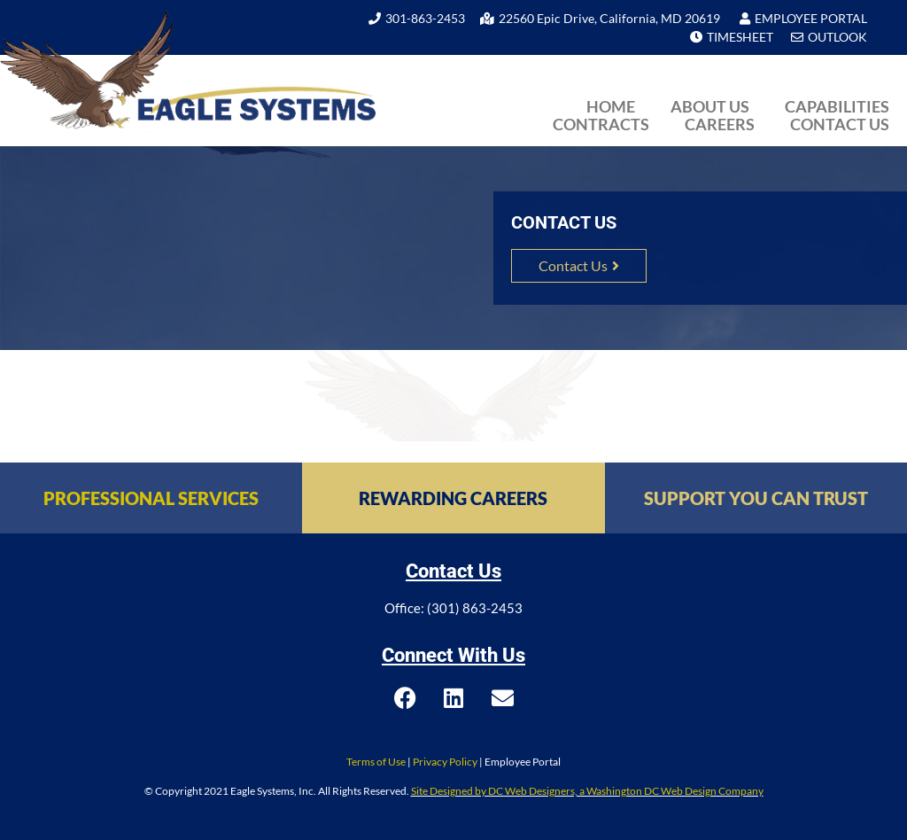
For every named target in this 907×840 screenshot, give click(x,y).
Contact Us (839, 124)
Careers (720, 124)
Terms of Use (376, 761)
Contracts (601, 124)
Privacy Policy (445, 761)
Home (610, 106)
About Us (710, 106)
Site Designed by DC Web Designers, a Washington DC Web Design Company (587, 790)
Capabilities (837, 106)
